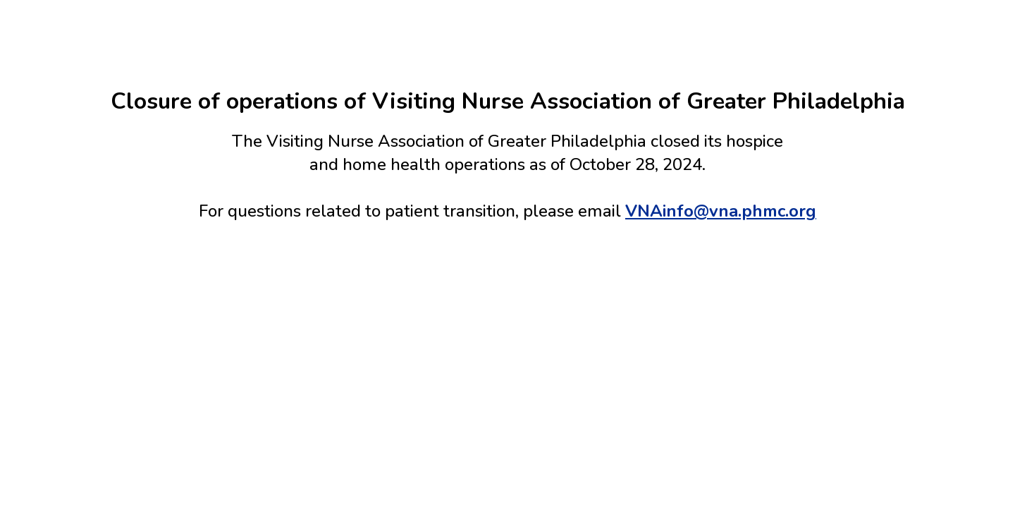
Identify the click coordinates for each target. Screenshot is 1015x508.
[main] (507, 154)
